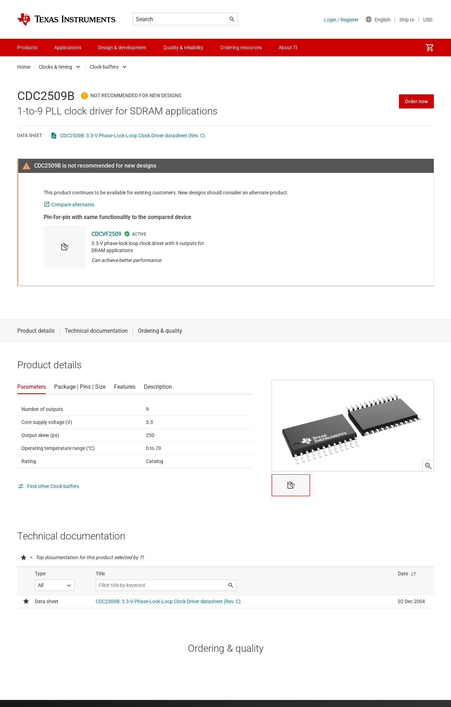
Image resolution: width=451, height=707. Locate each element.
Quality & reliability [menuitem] (183, 47)
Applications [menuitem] (67, 47)
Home (23, 67)
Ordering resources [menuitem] (241, 47)
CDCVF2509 (106, 234)
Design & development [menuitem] (122, 47)
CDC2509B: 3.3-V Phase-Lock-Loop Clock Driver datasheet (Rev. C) (132, 135)
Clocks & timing (55, 67)
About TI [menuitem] (288, 47)
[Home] (66, 19)
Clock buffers (104, 67)
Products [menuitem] (27, 47)
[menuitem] (429, 47)
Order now (416, 101)
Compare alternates (72, 204)
